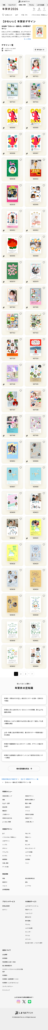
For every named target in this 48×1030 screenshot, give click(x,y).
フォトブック (12, 5)
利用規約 (4, 975)
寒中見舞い (28, 921)
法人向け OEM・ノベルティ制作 (33, 943)
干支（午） (28, 833)
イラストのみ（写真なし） (9, 837)
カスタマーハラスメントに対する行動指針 (12, 970)
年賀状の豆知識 (29, 814)
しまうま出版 (40, 5)
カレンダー (28, 932)
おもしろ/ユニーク (30, 848)
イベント (27, 811)
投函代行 (27, 807)
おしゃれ (27, 844)
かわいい (4, 848)
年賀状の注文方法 (7, 818)
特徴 (3, 878)
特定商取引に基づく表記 (9, 962)
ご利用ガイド (6, 814)
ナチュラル (5, 852)
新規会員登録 (6, 906)
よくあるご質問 (6, 822)
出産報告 (27, 859)
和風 (26, 841)
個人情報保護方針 (7, 965)
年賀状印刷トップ (7, 796)
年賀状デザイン (29, 796)
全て (3, 833)
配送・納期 (28, 803)
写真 (4, 5)
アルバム (31, 5)
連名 (26, 882)
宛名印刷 (4, 807)
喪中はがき (28, 917)
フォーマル (28, 855)
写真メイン (28, 837)
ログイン (4, 909)
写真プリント (28, 909)
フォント (4, 886)
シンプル (4, 844)
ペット (27, 863)
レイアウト (28, 886)
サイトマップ (6, 990)
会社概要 (4, 954)
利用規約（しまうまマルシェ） (10, 982)
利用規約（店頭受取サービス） (10, 979)
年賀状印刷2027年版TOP (9, 779)
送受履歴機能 (6, 889)
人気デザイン (6, 841)
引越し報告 (5, 863)
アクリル (27, 935)
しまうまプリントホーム (31, 906)
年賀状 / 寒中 (22, 5)
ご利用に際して (29, 822)
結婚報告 (4, 859)
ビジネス (4, 855)
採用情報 (4, 958)
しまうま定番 (28, 852)
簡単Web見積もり (30, 799)
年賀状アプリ (28, 818)
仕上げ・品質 (6, 803)
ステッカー (28, 939)
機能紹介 (4, 811)
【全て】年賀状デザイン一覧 (29, 779)
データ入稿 (5, 867)
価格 (3, 799)
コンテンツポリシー (7, 986)
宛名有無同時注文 (30, 878)
